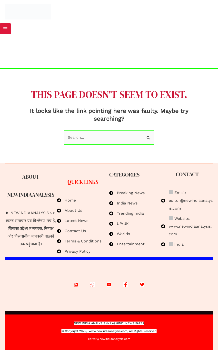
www (92, 332)
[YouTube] (109, 285)
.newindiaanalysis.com (111, 332)
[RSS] (76, 285)
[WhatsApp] (92, 285)
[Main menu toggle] (5, 29)
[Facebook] (125, 285)
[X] (142, 285)
